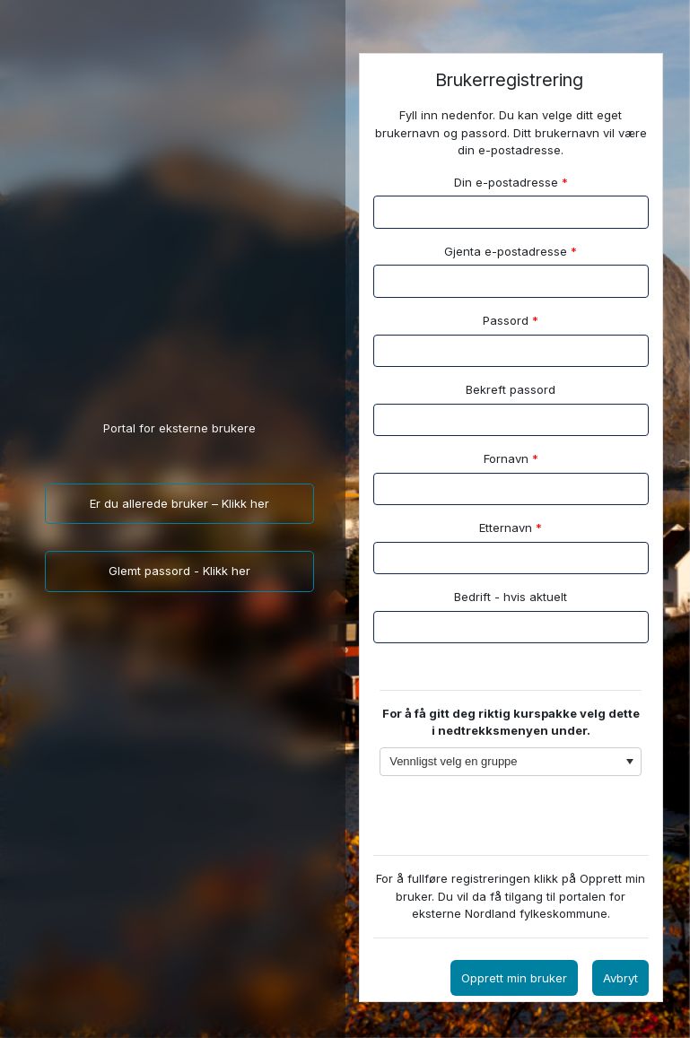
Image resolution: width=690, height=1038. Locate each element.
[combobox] (511, 762)
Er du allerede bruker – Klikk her (179, 503)
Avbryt (620, 978)
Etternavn (510, 527)
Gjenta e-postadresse (510, 251)
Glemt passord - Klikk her (179, 570)
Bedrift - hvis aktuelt (510, 596)
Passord (510, 320)
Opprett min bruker (514, 978)
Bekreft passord (510, 389)
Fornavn (511, 458)
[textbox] (511, 420)
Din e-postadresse (511, 182)
